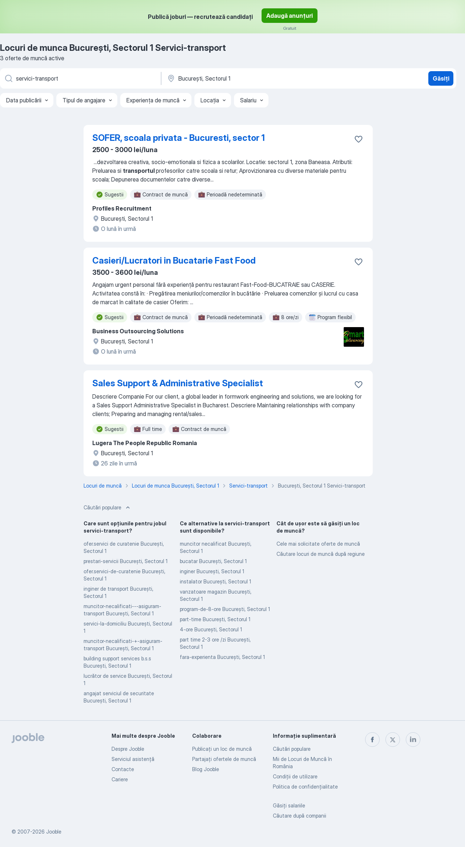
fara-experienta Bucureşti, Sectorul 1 (222, 657)
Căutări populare (292, 749)
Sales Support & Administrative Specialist (177, 383)
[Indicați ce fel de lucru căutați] (80, 78)
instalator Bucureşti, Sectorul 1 (215, 581)
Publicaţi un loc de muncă (222, 749)
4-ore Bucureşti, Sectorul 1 (211, 629)
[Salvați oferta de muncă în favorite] (358, 139)
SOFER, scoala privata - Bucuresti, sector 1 (178, 138)
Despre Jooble (128, 749)
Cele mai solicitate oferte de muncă (318, 544)
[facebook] (372, 739)
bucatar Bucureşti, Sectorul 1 (213, 561)
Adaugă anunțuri (289, 15)
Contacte (123, 769)
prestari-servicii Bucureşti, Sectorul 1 (125, 561)
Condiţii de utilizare (295, 776)
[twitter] (392, 739)
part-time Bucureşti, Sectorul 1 (215, 619)
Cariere (120, 779)
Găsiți (441, 78)
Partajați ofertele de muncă (224, 759)
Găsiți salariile (289, 805)
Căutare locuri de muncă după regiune (320, 554)
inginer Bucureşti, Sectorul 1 (212, 571)
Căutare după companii (299, 816)
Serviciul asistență (133, 759)
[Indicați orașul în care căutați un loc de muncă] (242, 78)
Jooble (53, 831)
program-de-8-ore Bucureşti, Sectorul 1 (225, 609)
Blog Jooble (205, 769)
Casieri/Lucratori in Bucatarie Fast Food (174, 260)
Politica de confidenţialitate (305, 786)
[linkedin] (413, 739)
